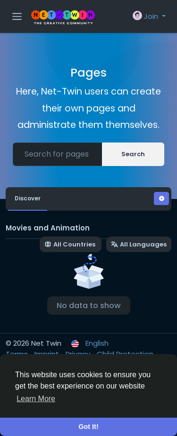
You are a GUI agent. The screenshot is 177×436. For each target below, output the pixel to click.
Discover (28, 198)
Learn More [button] (36, 399)
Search (133, 154)
